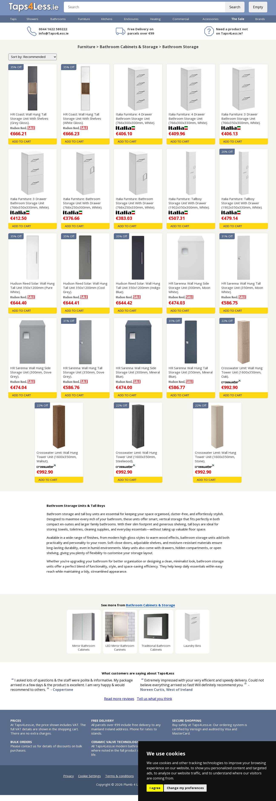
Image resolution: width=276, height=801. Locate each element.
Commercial (181, 25)
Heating (155, 25)
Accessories (211, 25)
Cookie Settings (89, 782)
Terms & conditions (119, 782)
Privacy (68, 782)
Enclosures (131, 25)
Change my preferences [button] (185, 788)
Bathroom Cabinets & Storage (150, 611)
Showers (32, 25)
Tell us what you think (154, 704)
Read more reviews (119, 704)
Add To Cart (21, 147)
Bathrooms (58, 25)
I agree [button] (155, 788)
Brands (260, 25)
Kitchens (106, 25)
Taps (13, 25)
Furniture (84, 25)
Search (233, 10)
